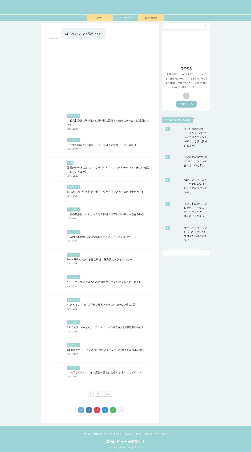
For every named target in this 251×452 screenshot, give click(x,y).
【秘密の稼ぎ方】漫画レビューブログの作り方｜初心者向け (101, 145)
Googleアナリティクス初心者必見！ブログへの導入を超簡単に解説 (106, 349)
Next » (107, 394)
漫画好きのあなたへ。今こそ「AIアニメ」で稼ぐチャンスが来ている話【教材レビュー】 (195, 137)
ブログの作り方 (125, 18)
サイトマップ (115, 434)
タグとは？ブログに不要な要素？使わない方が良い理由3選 (101, 304)
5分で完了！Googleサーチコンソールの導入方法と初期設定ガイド (105, 327)
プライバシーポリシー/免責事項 (138, 434)
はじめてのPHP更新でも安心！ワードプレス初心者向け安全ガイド (105, 191)
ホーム (100, 18)
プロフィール (186, 104)
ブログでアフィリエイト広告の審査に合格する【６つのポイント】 (105, 372)
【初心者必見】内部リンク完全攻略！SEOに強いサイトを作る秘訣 (105, 214)
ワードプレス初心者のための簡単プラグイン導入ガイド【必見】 (104, 282)
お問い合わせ (151, 18)
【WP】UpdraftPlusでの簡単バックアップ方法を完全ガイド (101, 237)
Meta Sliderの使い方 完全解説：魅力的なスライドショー (99, 259)
